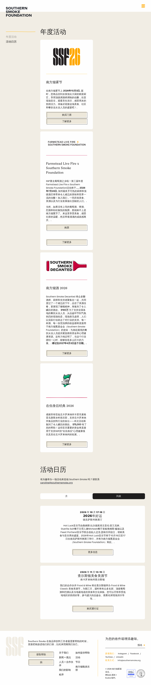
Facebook (134, 653)
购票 (66, 228)
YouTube (109, 657)
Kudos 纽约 (110, 678)
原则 (113, 675)
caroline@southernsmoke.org (56, 482)
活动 (78, 657)
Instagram (122, 653)
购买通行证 (93, 609)
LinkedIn (119, 657)
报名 (140, 645)
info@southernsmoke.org (129, 660)
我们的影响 (65, 670)
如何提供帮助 (83, 652)
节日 (78, 662)
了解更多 (67, 121)
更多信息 (92, 552)
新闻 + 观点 (65, 657)
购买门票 (67, 115)
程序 (61, 674)
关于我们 (63, 652)
